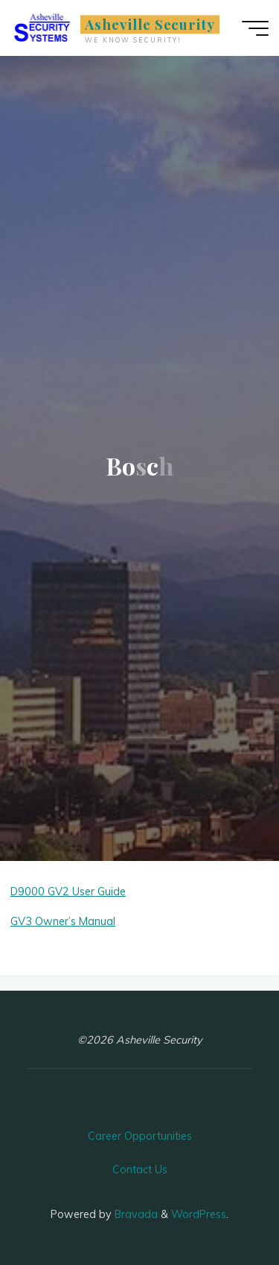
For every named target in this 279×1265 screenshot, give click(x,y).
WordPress (198, 1214)
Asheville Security (150, 24)
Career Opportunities (140, 1136)
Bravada (135, 1214)
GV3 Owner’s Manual (62, 921)
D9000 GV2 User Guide (68, 891)
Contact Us (139, 1169)
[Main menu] (255, 28)
